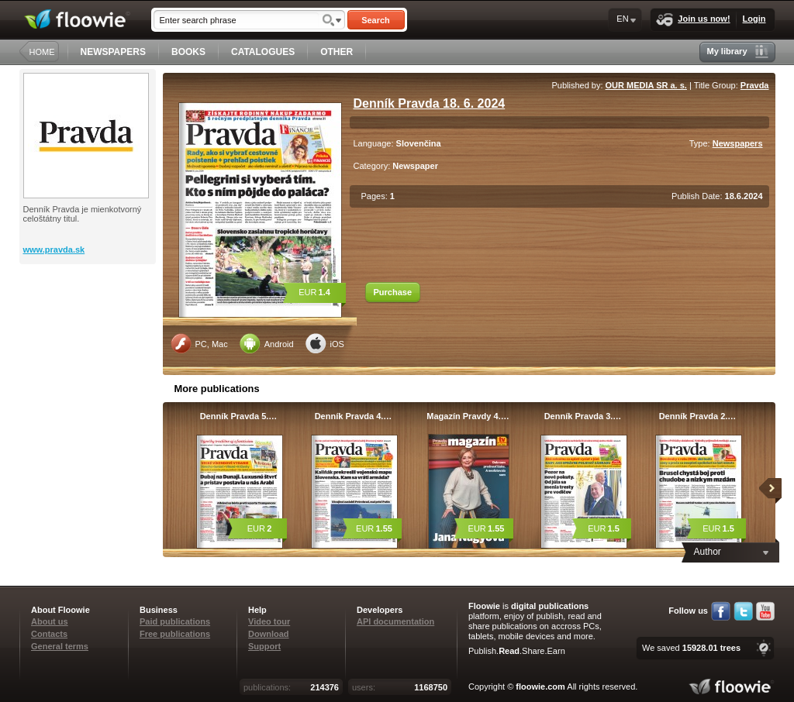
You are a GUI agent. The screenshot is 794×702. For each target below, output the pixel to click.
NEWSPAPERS (113, 51)
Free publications (175, 633)
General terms (59, 646)
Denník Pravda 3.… (583, 416)
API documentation (395, 621)
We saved (691, 647)
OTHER (336, 51)
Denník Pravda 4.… (353, 416)
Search (375, 20)
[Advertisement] (89, 326)
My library (737, 51)
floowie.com (540, 686)
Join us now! (693, 19)
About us (49, 621)
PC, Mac (199, 343)
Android (267, 343)
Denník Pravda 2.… (698, 416)
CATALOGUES (263, 51)
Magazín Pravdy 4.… (467, 416)
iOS (325, 343)
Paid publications (175, 621)
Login (754, 18)
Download (268, 633)
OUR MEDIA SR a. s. (646, 85)
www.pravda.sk (54, 249)
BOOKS (188, 51)
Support (264, 646)
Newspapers (738, 143)
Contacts (49, 633)
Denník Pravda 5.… (239, 416)
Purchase (393, 292)
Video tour (269, 621)
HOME (42, 52)
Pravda (754, 85)
